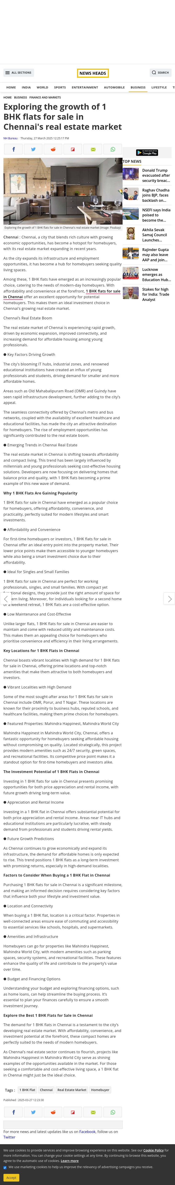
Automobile (114, 87)
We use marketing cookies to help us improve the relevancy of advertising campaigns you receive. (81, 1167)
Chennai (46, 1090)
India (26, 87)
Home (11, 87)
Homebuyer (100, 1090)
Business (138, 87)
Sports (60, 87)
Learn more (70, 1161)
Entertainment (85, 87)
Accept (11, 1177)
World (42, 87)
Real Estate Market (71, 1090)
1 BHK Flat (27, 1090)
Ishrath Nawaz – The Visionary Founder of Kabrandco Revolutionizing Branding (169, 598)
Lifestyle (159, 87)
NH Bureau (10, 138)
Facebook (87, 1131)
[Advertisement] (87, 32)
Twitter (9, 1137)
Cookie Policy (153, 1150)
